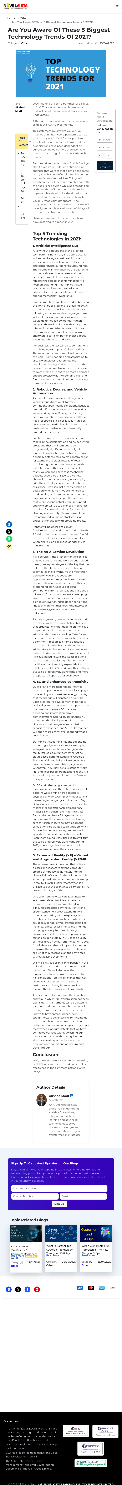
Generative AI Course (88, 1390)
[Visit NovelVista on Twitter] (18, 1289)
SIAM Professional (45, 1393)
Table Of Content (23, 142)
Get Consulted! (104, 165)
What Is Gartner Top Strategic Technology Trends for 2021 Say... (59, 1249)
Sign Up (59, 1204)
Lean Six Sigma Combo (77, 1397)
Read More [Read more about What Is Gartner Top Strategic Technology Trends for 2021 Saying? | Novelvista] (52, 1255)
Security (96, 1371)
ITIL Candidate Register (83, 1327)
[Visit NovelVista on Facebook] (27, 1289)
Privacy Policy (58, 1314)
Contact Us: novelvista (107, 1330)
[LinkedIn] (71, 1095)
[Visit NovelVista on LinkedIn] (9, 1289)
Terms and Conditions (60, 1322)
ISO (16, 1371)
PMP (73, 1371)
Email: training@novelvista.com (108, 1322)
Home (11, 18)
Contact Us (14, 1321)
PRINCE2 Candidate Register (83, 1338)
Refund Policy (58, 1334)
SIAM (52, 1371)
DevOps (83, 1371)
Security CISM (51, 1397)
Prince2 (63, 1371)
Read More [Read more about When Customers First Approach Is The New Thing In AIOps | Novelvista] (88, 1255)
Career (58, 1328)
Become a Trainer (37, 1331)
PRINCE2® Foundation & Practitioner (83, 1393)
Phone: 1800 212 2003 (107, 1314)
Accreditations (16, 1317)
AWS (44, 1371)
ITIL (9, 1371)
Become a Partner (37, 1323)
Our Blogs (14, 1326)
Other (23, 18)
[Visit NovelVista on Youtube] (37, 1289)
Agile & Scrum (66, 1374)
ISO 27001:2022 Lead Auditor (54, 1390)
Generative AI (30, 1371)
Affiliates (36, 1312)
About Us (13, 1312)
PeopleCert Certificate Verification (83, 1349)
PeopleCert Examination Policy (84, 1316)
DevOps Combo (30, 1397)
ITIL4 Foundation (22, 1390)
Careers (35, 1317)
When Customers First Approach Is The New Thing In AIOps (96, 1249)
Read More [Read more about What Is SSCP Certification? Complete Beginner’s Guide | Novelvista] (17, 1256)
